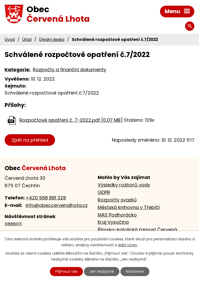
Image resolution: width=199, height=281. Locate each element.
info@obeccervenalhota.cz (57, 205)
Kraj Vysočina (113, 222)
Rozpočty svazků (117, 200)
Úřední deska (51, 39)
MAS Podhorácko (117, 215)
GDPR (104, 192)
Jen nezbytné (101, 271)
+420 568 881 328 (46, 197)
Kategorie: (17, 69)
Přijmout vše (66, 271)
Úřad (27, 39)
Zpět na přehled (30, 140)
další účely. (128, 245)
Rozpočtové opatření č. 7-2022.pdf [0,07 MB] (71, 120)
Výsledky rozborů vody (124, 185)
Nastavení (135, 271)
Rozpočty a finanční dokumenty (69, 69)
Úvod (10, 39)
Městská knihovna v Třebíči (129, 207)
